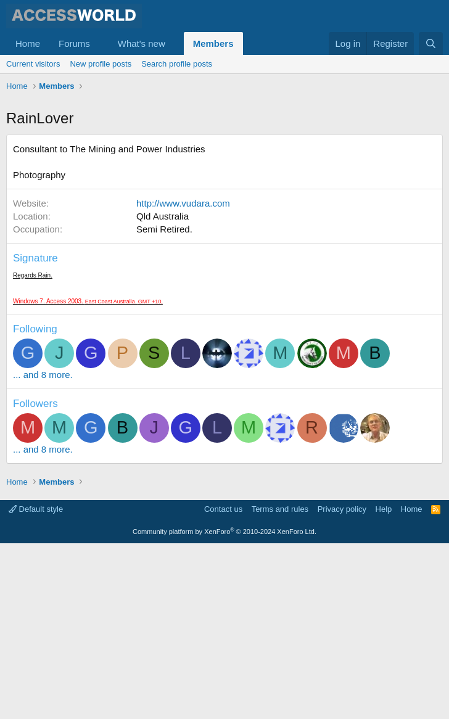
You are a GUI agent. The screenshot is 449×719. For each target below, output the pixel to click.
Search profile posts (176, 63)
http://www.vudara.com (183, 379)
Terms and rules (280, 684)
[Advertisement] (227, 188)
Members (213, 43)
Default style (36, 684)
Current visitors (33, 63)
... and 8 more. (43, 550)
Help (384, 684)
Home (27, 43)
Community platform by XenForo (224, 707)
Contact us (223, 684)
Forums (74, 43)
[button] (100, 43)
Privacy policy (342, 684)
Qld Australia (162, 392)
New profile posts (100, 63)
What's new (141, 43)
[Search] (431, 43)
